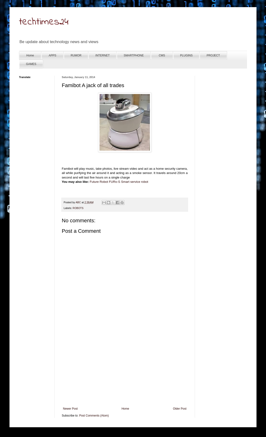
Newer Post (70, 408)
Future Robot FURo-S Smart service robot (119, 182)
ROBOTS (78, 208)
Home (125, 408)
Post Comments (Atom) (94, 415)
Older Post (179, 408)
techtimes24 (43, 22)
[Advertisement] (124, 371)
